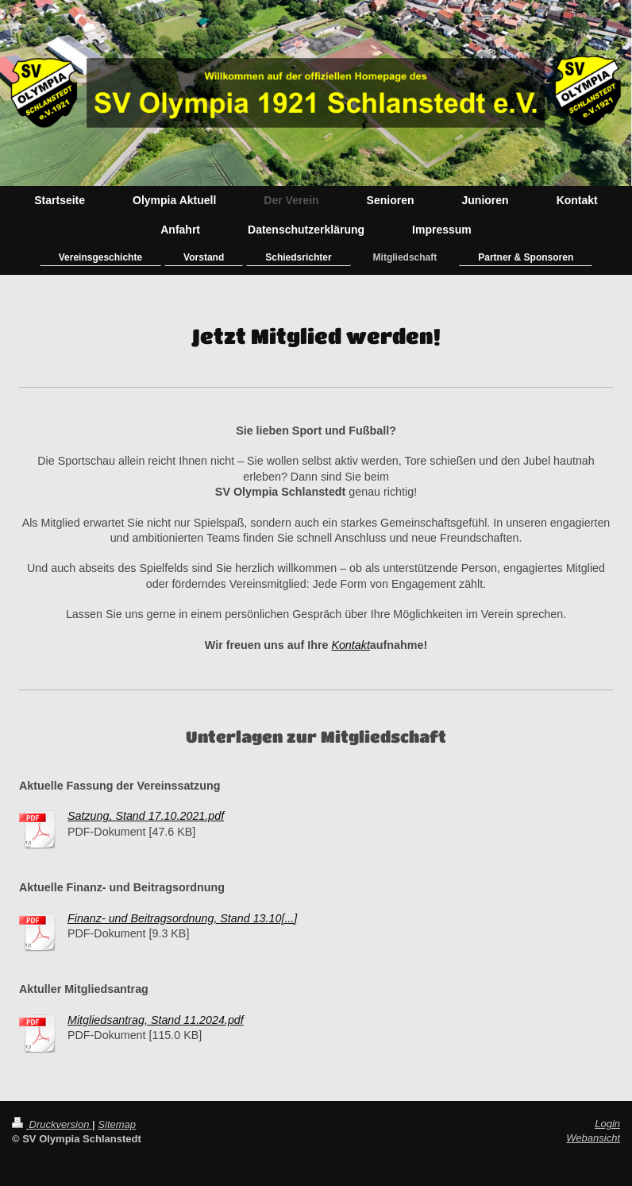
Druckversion (52, 1124)
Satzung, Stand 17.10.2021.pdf (145, 815)
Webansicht (593, 1138)
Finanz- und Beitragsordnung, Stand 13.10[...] (182, 918)
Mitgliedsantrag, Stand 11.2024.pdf (155, 1020)
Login (607, 1124)
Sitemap (117, 1124)
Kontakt (350, 645)
